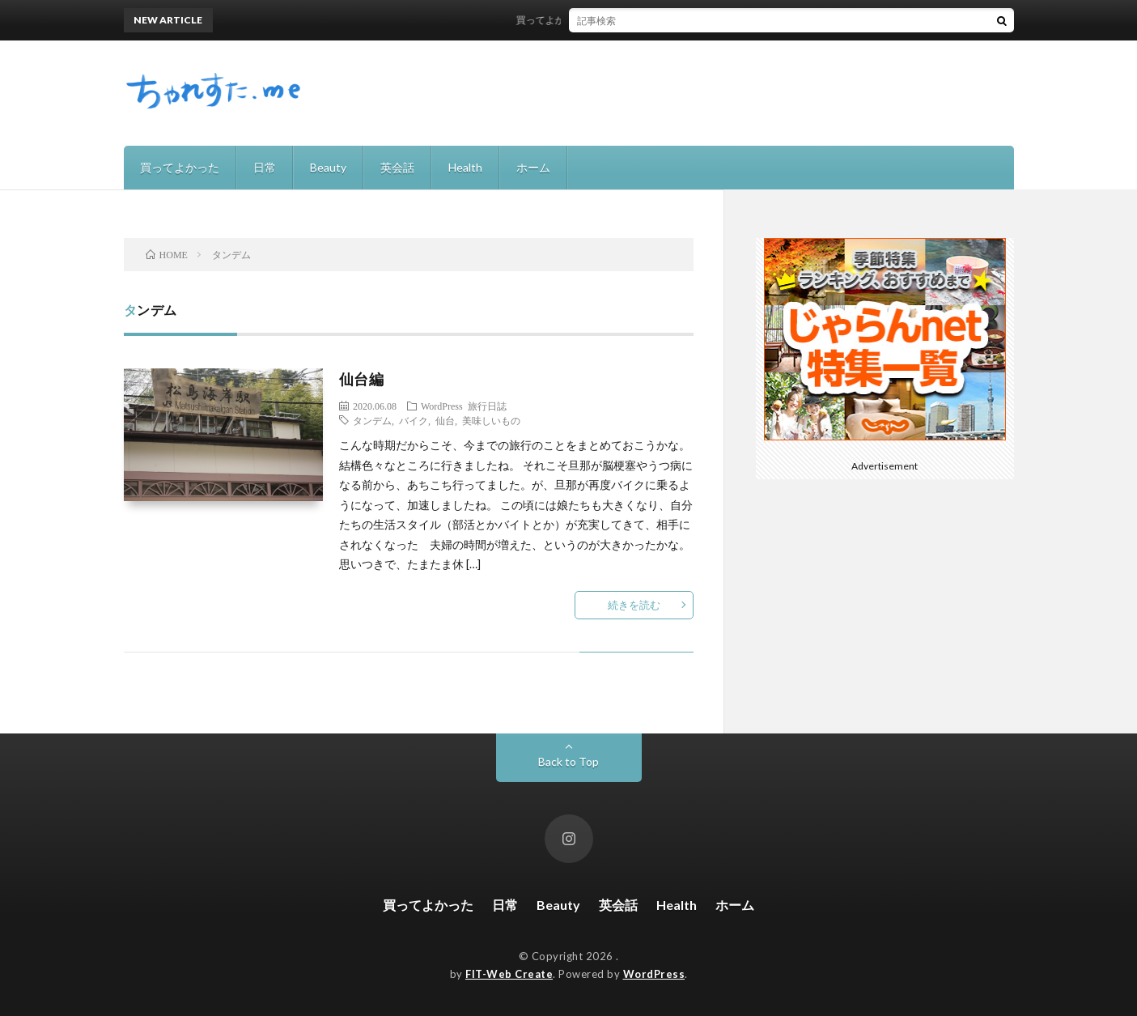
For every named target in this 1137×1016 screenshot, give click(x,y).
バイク (413, 420)
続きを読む (634, 604)
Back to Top (568, 761)
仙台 (445, 420)
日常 (264, 167)
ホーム (533, 167)
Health (465, 167)
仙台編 (361, 379)
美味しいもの (491, 420)
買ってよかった (179, 167)
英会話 (397, 167)
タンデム (372, 420)
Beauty (328, 167)
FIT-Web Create (509, 973)
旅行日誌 (487, 405)
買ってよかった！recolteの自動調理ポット (616, 20)
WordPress (442, 405)
